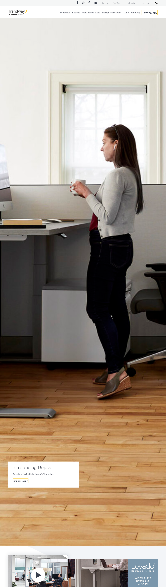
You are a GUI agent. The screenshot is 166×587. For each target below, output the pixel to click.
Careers (105, 3)
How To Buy (149, 13)
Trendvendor (130, 3)
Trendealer (145, 3)
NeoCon (116, 3)
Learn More (20, 481)
